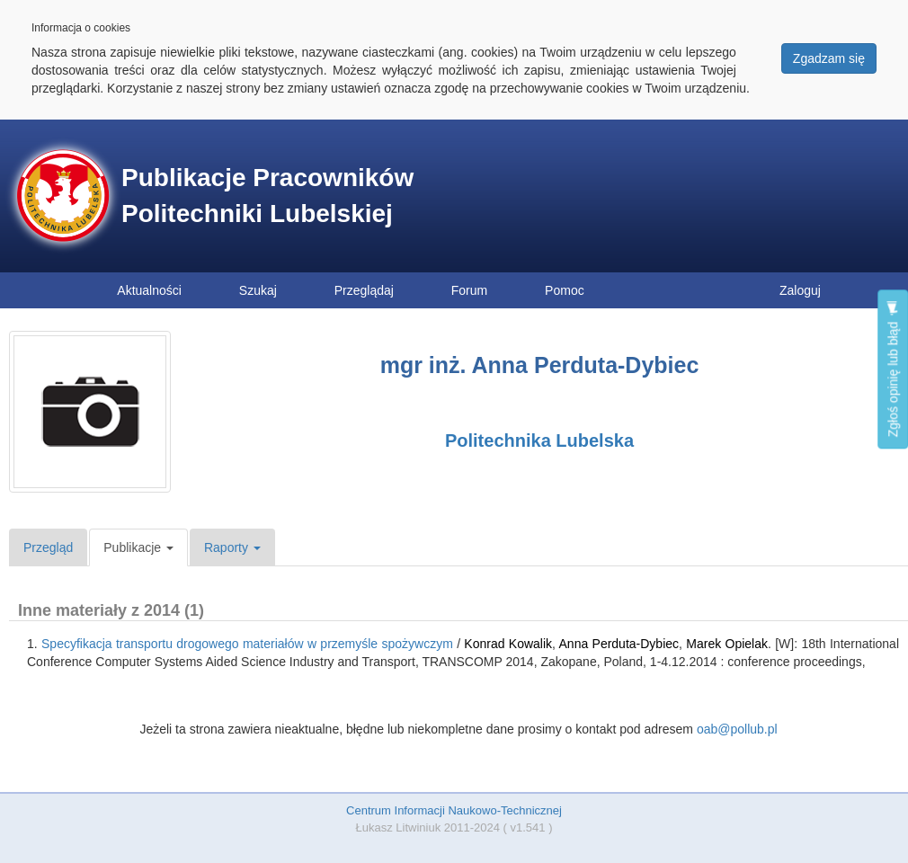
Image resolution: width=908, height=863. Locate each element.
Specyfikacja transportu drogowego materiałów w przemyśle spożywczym (247, 643)
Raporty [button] (232, 547)
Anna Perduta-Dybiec (619, 643)
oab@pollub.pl (737, 729)
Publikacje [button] (138, 547)
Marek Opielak (727, 643)
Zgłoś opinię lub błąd (893, 369)
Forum (469, 290)
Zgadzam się (829, 58)
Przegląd (48, 547)
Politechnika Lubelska (539, 440)
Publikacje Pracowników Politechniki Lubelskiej (267, 195)
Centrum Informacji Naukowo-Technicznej (454, 810)
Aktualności (149, 290)
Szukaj (258, 290)
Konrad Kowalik (508, 643)
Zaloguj (800, 290)
